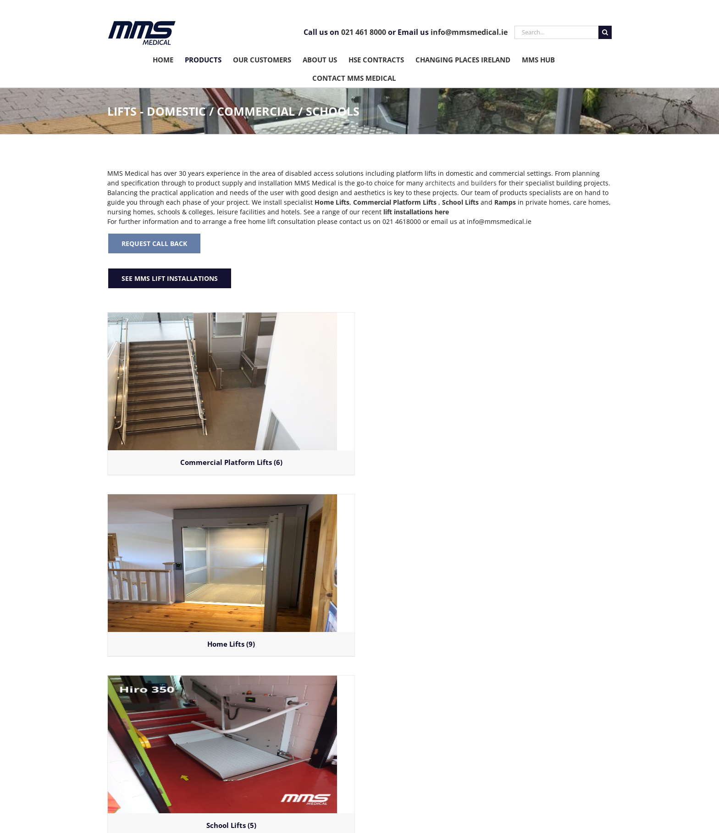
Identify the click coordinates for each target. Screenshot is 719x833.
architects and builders (461, 183)
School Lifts (460, 202)
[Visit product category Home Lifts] (231, 575)
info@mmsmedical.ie (469, 32)
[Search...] (556, 32)
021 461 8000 (363, 32)
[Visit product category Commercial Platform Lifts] (231, 394)
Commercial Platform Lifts (395, 202)
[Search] (605, 32)
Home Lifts (332, 202)
